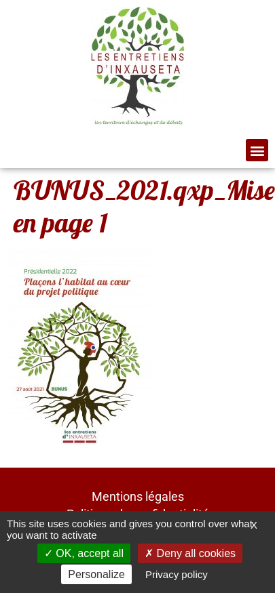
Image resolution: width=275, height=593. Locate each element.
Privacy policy (176, 574)
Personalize (96, 574)
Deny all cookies (190, 553)
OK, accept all (84, 553)
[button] (257, 150)
